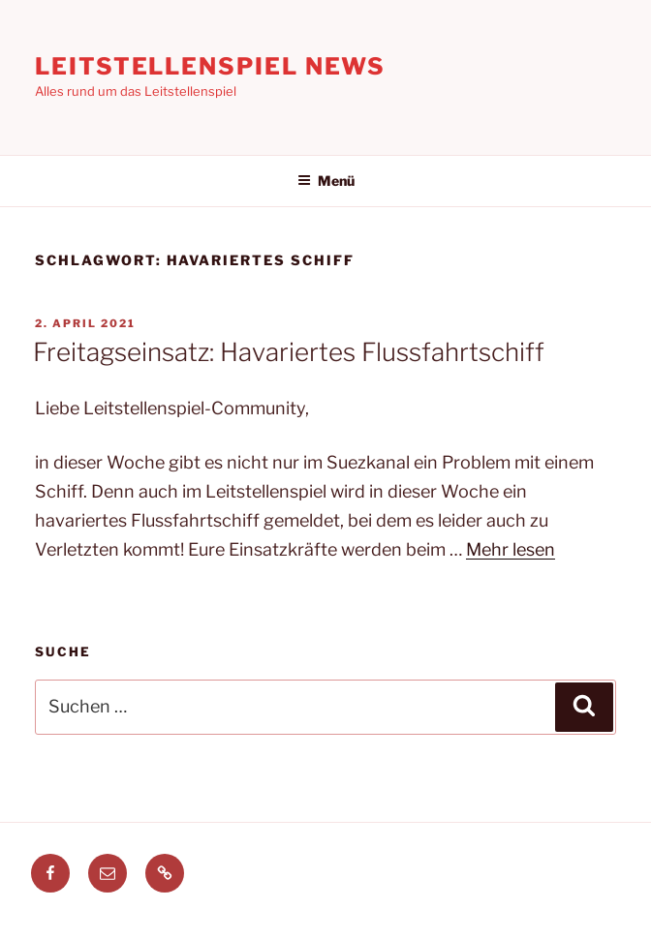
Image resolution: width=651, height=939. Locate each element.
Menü (326, 180)
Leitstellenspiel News (210, 66)
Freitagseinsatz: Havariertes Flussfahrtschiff (288, 352)
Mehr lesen (510, 549)
